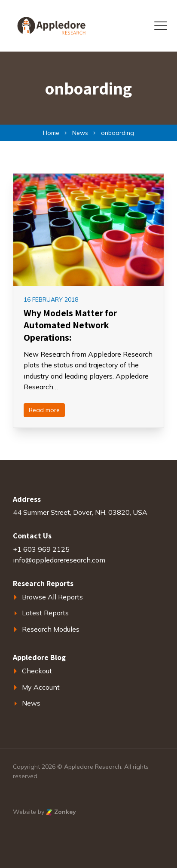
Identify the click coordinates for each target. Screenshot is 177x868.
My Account (41, 687)
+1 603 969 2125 (41, 549)
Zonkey (61, 812)
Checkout (37, 670)
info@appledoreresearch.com (59, 560)
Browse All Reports (52, 597)
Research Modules (50, 629)
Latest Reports (45, 612)
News (31, 703)
